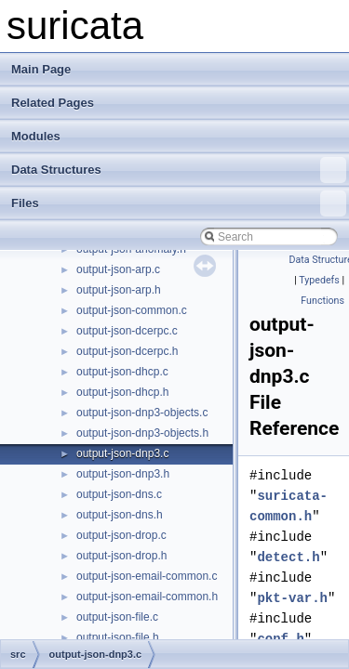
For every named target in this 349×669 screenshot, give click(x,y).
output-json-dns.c (119, 494)
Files (178, 203)
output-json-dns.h (119, 514)
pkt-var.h (292, 598)
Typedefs (319, 280)
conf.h (280, 639)
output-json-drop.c (121, 535)
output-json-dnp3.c (122, 453)
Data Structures (178, 170)
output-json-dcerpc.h (127, 351)
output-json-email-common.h (147, 596)
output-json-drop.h (121, 555)
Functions (322, 301)
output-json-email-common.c (146, 576)
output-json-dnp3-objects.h (142, 432)
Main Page (41, 69)
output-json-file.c (117, 616)
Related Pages (52, 103)
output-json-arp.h (118, 289)
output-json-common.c (131, 310)
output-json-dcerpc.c (127, 330)
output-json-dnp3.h (122, 473)
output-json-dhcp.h (122, 392)
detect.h (288, 557)
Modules (35, 136)
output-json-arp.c (118, 269)
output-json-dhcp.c (122, 371)
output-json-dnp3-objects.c (142, 412)
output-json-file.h (117, 637)
